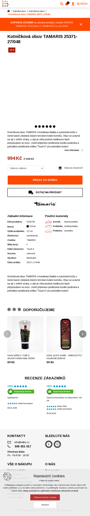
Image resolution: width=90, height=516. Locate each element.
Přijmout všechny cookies (45, 497)
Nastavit (45, 505)
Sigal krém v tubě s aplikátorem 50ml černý (21, 357)
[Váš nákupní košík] (67, 3)
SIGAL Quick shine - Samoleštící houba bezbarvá (64, 357)
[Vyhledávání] (61, 3)
